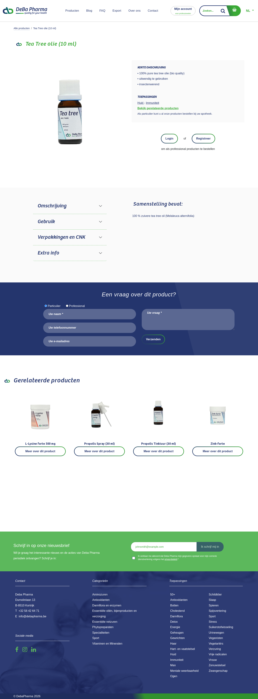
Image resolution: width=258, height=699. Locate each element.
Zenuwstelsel (217, 665)
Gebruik (46, 222)
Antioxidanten (179, 599)
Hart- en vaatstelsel (182, 648)
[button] (183, 10)
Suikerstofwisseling (221, 627)
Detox (174, 621)
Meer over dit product (40, 451)
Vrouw (213, 659)
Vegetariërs (216, 643)
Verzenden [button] (153, 339)
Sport (212, 616)
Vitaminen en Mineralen (107, 643)
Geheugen (177, 632)
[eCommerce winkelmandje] (233, 10)
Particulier (54, 306)
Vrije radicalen (218, 654)
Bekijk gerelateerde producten (157, 108)
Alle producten (22, 28)
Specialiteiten (100, 632)
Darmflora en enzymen (106, 605)
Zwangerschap (218, 670)
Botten (174, 605)
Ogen (173, 676)
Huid (173, 654)
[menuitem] (72, 10)
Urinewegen (216, 632)
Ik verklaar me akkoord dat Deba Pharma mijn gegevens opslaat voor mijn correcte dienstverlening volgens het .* (177, 558)
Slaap (212, 599)
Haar (173, 643)
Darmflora (176, 616)
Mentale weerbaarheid (184, 670)
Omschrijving (51, 206)
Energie (175, 627)
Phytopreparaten (102, 627)
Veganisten (216, 638)
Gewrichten (177, 638)
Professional (77, 306)
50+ (172, 594)
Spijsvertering (217, 610)
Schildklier (215, 594)
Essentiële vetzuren (104, 621)
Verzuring (215, 648)
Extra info (48, 253)
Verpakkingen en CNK (61, 237)
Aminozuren (100, 594)
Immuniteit (176, 659)
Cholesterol (177, 610)
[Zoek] (223, 10)
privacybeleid (171, 559)
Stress (213, 621)
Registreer (203, 138)
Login (169, 138)
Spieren (214, 605)
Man (173, 665)
